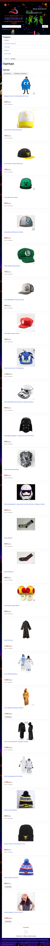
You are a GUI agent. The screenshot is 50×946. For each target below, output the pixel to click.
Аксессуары (7, 53)
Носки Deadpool (8, 571)
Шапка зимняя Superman (11, 877)
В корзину (8, 716)
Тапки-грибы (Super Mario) (11, 605)
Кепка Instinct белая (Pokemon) (13, 130)
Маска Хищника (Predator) (11, 469)
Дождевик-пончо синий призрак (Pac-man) (16, 96)
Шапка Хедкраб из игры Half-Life (13, 912)
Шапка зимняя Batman (10, 810)
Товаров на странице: (20, 73)
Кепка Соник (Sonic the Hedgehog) (14, 368)
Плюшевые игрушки (10, 43)
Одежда (6, 40)
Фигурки (6, 50)
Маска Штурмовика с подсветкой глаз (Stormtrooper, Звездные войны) (24, 504)
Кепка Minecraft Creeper (11, 197)
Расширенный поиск (8, 29)
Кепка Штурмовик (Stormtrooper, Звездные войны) (18, 402)
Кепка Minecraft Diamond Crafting (13, 232)
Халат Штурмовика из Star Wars (13, 776)
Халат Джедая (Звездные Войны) (13, 707)
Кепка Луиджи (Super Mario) (12, 266)
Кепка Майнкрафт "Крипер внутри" (14, 299)
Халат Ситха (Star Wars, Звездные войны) (16, 741)
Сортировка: (8, 73)
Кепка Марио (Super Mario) (11, 333)
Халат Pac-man (8, 640)
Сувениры (7, 47)
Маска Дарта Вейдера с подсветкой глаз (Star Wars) (19, 435)
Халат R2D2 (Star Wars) (10, 674)
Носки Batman (8, 538)
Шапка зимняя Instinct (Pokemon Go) (14, 844)
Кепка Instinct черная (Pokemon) (13, 163)
